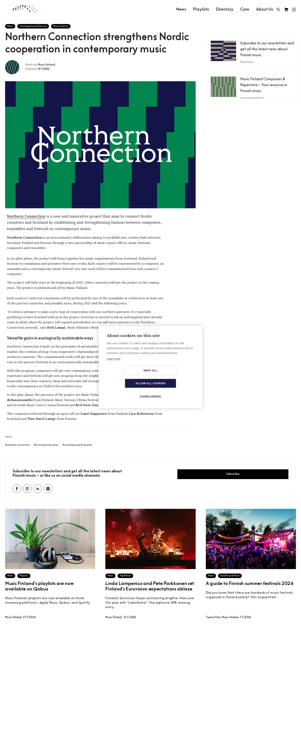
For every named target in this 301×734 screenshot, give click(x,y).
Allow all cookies (174, 377)
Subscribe (232, 474)
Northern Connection (26, 216)
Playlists (201, 10)
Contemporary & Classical (33, 26)
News (181, 10)
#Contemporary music (46, 445)
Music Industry (60, 26)
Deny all (127, 377)
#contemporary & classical (77, 445)
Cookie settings (150, 389)
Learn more (113, 365)
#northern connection (17, 445)
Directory (224, 10)
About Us (264, 10)
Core (244, 10)
